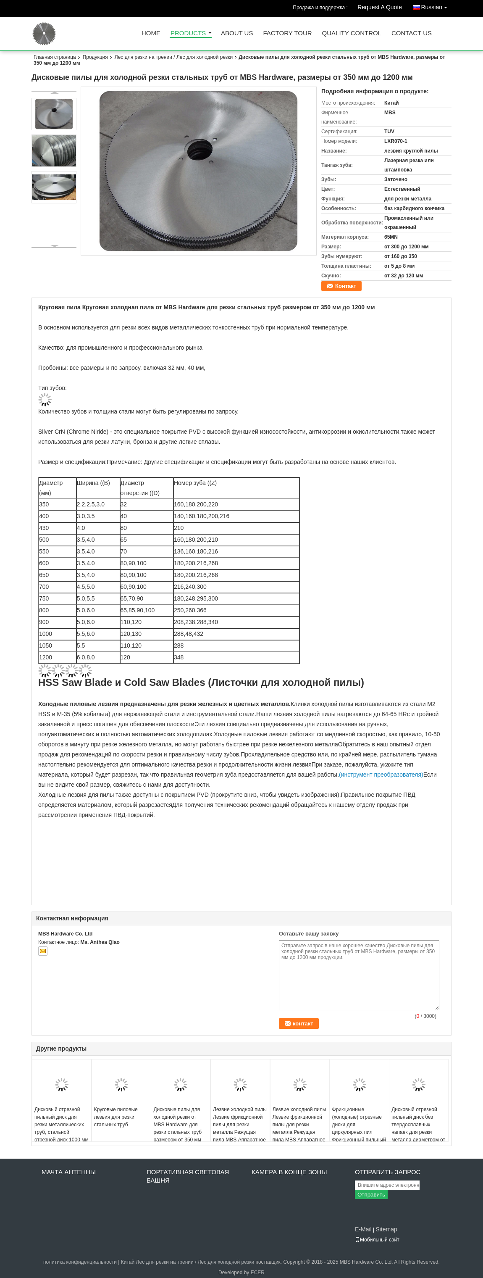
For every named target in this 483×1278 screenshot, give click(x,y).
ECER (258, 1272)
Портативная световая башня (188, 1176)
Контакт (345, 286)
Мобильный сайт (377, 1240)
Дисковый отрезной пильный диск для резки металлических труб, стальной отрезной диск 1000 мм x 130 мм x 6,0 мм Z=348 (61, 1132)
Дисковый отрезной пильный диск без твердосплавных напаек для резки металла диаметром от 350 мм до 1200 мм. (418, 1128)
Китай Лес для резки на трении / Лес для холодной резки (187, 1262)
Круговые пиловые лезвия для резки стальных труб (116, 1117)
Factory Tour (287, 33)
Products (188, 33)
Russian (436, 6)
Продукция (95, 57)
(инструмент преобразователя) (381, 774)
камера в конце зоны (289, 1171)
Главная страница (55, 57)
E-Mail (363, 1229)
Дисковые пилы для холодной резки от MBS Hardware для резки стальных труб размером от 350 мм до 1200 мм (177, 1128)
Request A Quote (379, 7)
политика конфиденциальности (80, 1262)
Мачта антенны (69, 1171)
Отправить (371, 1194)
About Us (237, 33)
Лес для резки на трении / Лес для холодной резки (174, 57)
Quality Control (351, 33)
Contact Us (411, 33)
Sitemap (386, 1229)
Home (151, 33)
